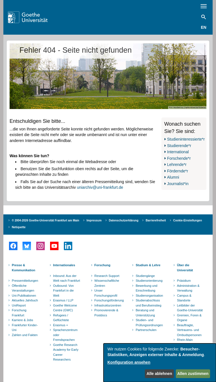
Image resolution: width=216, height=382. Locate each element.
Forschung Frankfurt (19, 312)
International (178, 152)
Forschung (102, 265)
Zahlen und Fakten (25, 335)
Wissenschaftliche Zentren (106, 283)
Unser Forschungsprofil (105, 293)
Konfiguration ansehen (128, 362)
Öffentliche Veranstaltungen (23, 288)
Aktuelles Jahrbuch (25, 300)
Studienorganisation (149, 295)
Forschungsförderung (108, 300)
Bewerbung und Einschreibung (146, 288)
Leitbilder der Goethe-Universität (190, 308)
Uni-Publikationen (24, 295)
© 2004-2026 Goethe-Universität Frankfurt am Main (45, 220)
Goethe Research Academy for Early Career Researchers (65, 352)
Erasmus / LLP (63, 300)
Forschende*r (179, 158)
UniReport (19, 305)
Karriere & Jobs (22, 320)
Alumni (173, 177)
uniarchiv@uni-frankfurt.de (100, 187)
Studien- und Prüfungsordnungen (149, 322)
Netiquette (19, 227)
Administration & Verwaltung (188, 288)
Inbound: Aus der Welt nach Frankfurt (66, 278)
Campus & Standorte (184, 298)
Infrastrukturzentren (107, 305)
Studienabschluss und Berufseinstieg (148, 303)
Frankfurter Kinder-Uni (25, 327)
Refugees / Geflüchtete (61, 318)
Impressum (94, 220)
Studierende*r (179, 145)
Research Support (107, 275)
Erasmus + (60, 325)
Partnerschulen (146, 330)
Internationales (64, 265)
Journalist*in (177, 183)
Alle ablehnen (159, 373)
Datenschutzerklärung (123, 220)
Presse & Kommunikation (23, 267)
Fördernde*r (177, 171)
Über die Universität (185, 267)
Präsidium (184, 280)
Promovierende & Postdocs (106, 312)
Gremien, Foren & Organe (189, 318)
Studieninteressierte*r (186, 139)
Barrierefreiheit (156, 220)
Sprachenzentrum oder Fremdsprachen (65, 334)
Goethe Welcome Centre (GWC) (65, 308)
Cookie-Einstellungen (187, 220)
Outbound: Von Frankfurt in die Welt (63, 290)
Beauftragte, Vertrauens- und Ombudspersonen (189, 330)
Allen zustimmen (192, 373)
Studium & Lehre (148, 265)
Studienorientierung (149, 280)
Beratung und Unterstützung (145, 312)
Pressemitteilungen (25, 280)
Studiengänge (145, 275)
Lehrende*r (176, 164)
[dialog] (160, 362)
